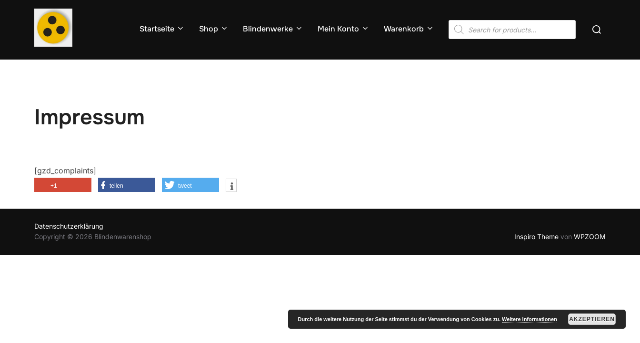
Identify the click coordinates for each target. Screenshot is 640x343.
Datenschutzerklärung (68, 226)
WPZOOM (590, 236)
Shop (214, 29)
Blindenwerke (273, 29)
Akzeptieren (592, 319)
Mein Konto (344, 29)
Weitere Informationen (529, 319)
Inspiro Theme (536, 236)
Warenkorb (409, 29)
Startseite (162, 29)
